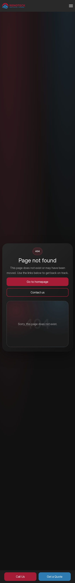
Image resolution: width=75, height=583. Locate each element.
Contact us (38, 292)
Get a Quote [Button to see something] (54, 576)
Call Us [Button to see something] (20, 576)
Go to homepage (37, 282)
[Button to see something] (13, 6)
